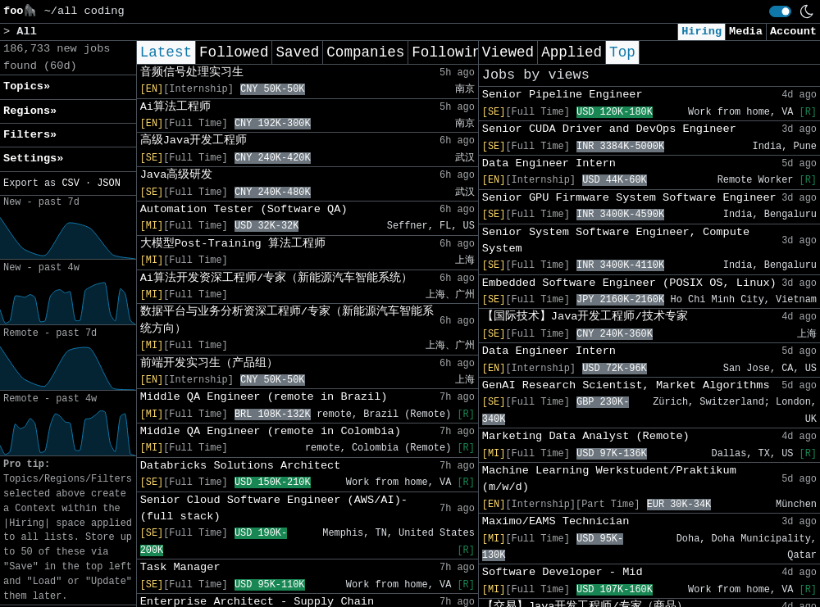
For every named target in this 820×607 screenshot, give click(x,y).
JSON (109, 183)
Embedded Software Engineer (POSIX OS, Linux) (629, 283)
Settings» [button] (33, 158)
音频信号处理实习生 (192, 72)
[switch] (780, 11)
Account (793, 31)
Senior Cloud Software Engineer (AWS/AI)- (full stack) (274, 508)
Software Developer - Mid (562, 572)
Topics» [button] (26, 86)
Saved (297, 52)
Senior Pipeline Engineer (562, 94)
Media (746, 31)
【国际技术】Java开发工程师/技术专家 (585, 316)
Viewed (508, 52)
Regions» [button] (30, 111)
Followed (233, 52)
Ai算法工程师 (175, 107)
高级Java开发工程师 (194, 140)
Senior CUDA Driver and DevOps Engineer (609, 129)
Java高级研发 (176, 175)
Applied (571, 52)
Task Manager (180, 567)
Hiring (701, 31)
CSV (70, 183)
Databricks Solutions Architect (240, 466)
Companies (365, 52)
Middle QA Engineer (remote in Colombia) (270, 431)
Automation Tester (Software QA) (244, 209)
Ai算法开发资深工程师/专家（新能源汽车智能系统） (276, 278)
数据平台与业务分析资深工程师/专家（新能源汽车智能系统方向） (287, 320)
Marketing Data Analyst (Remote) (586, 436)
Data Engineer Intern (549, 163)
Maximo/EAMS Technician (555, 521)
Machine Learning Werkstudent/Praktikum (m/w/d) (609, 478)
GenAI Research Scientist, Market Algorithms (626, 385)
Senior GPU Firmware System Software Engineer (629, 198)
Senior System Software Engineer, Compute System (615, 240)
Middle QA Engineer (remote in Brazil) (264, 397)
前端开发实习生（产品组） (209, 363)
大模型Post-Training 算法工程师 (233, 244)
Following (451, 52)
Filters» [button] (30, 135)
